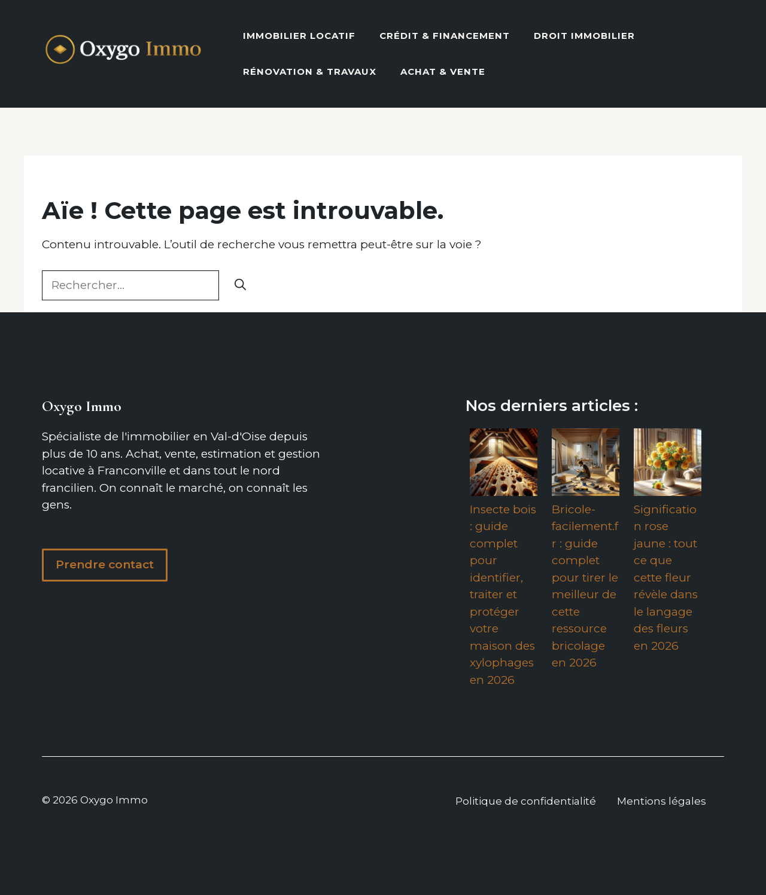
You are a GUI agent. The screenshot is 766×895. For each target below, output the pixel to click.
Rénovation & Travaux (309, 71)
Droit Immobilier (584, 35)
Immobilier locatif (299, 35)
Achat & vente (442, 71)
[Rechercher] (240, 285)
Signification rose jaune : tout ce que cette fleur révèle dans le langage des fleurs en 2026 (666, 578)
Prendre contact (105, 564)
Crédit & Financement (444, 35)
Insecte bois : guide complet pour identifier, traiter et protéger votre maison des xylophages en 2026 (503, 595)
